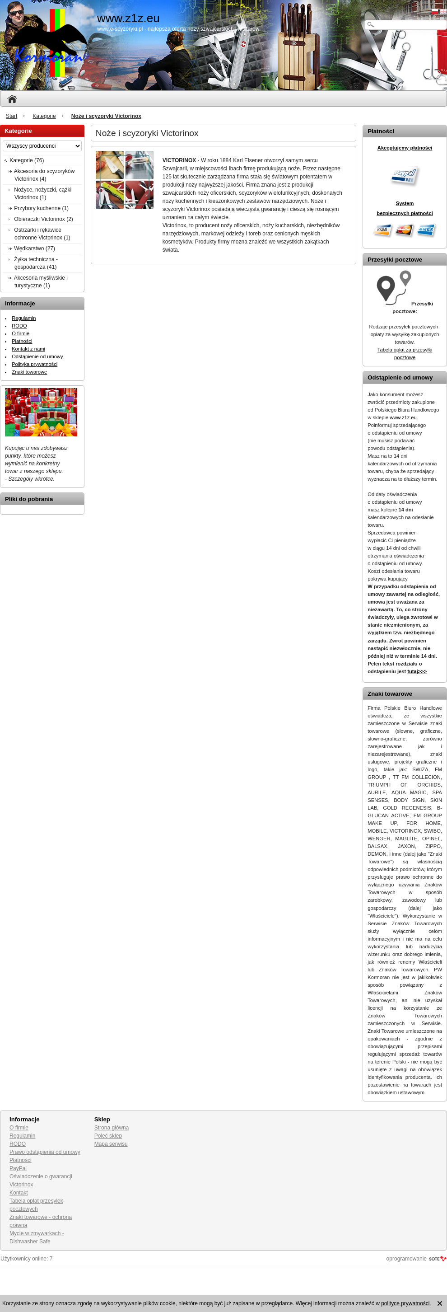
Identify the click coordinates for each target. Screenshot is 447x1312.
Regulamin (24, 318)
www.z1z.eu (403, 417)
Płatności (22, 341)
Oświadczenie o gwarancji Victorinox (40, 1180)
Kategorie (44, 116)
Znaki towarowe (29, 372)
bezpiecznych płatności (405, 213)
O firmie (20, 333)
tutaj (417, 671)
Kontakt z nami (28, 348)
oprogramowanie (406, 1259)
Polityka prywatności (34, 364)
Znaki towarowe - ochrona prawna (40, 1221)
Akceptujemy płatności (405, 147)
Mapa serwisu (111, 1144)
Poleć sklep (108, 1136)
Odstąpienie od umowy (37, 356)
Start (11, 116)
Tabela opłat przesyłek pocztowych (36, 1205)
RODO (19, 325)
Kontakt (18, 1193)
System (405, 203)
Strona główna (111, 1128)
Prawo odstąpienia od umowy (44, 1152)
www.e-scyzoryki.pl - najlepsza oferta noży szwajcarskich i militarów (178, 29)
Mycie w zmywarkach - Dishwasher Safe (36, 1237)
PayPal (18, 1168)
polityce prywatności (405, 1303)
